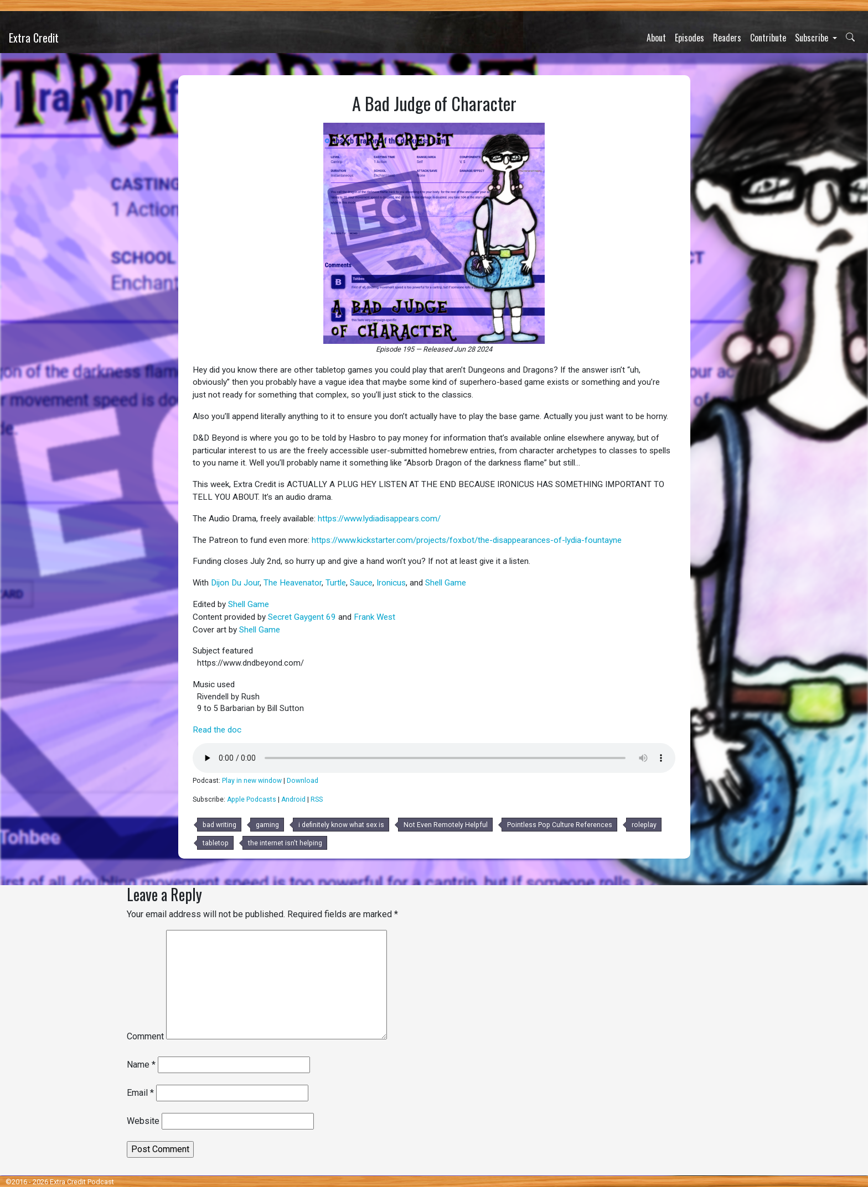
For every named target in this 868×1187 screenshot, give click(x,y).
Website (143, 1121)
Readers (727, 37)
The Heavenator (293, 583)
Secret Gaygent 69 (302, 617)
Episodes (689, 37)
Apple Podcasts (251, 799)
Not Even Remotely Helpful (446, 825)
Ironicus (391, 583)
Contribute (768, 37)
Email (140, 1092)
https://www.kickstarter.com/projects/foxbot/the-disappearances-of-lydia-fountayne (467, 540)
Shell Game (445, 583)
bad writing (219, 825)
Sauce (361, 583)
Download (302, 781)
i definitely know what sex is (341, 825)
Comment (145, 1036)
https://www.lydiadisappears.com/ (379, 519)
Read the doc (217, 730)
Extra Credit (34, 37)
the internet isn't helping (285, 843)
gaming (267, 825)
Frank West (374, 617)
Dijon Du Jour (235, 583)
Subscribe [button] (812, 37)
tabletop (216, 843)
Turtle (336, 583)
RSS (317, 799)
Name (141, 1064)
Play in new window (252, 781)
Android (293, 799)
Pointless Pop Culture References (559, 825)
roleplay (644, 825)
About (656, 37)
